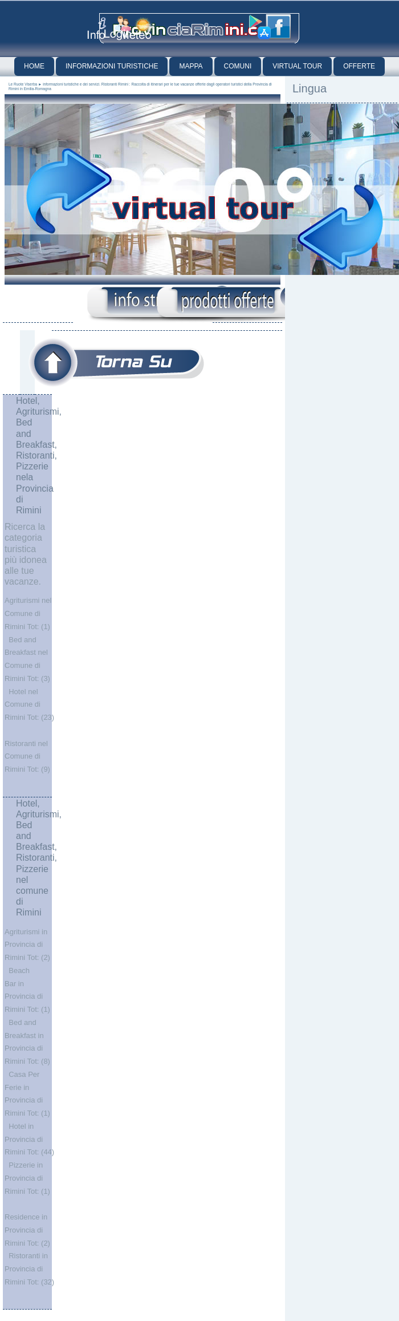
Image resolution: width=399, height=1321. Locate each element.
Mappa (190, 66)
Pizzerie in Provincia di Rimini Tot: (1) (27, 1178)
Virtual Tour (297, 66)
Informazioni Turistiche (112, 66)
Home (34, 66)
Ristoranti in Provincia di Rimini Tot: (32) (29, 1268)
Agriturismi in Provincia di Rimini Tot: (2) (27, 944)
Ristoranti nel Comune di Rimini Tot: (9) (27, 756)
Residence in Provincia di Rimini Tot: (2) (27, 1230)
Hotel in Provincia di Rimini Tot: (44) (29, 1139)
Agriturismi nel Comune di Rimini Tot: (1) (28, 613)
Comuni (238, 66)
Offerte (359, 66)
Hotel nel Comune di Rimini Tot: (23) (29, 704)
